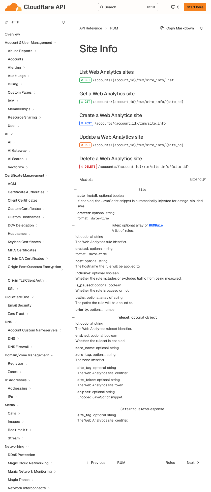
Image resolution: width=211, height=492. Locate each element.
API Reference (90, 28)
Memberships (19, 109)
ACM (12, 183)
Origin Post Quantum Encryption (34, 266)
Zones (13, 371)
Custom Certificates (24, 208)
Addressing (17, 388)
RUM (114, 28)
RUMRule (156, 225)
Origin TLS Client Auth (26, 280)
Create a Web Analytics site (110, 115)
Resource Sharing (22, 117)
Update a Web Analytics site (111, 137)
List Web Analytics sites (106, 72)
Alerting (14, 67)
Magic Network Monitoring (30, 471)
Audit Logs (17, 75)
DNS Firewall (18, 347)
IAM (11, 100)
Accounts (15, 59)
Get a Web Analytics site (107, 93)
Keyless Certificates (24, 242)
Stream (14, 438)
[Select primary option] (177, 28)
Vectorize (16, 167)
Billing (13, 84)
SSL (11, 288)
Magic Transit (19, 479)
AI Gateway (17, 150)
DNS (11, 338)
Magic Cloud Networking (28, 463)
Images (14, 421)
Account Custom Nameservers (33, 330)
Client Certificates (23, 200)
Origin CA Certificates (26, 258)
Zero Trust (16, 313)
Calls (12, 413)
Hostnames (17, 233)
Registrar (16, 363)
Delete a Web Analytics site (110, 158)
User (12, 125)
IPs (10, 396)
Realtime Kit (17, 430)
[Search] (128, 7)
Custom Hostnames (24, 217)
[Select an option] (175, 7)
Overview (12, 34)
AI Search (15, 159)
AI (9, 142)
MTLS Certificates (22, 250)
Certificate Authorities (26, 192)
